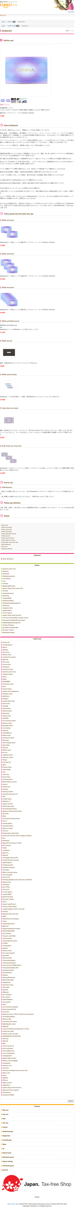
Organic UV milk (8, 804)
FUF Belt (5, 591)
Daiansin (5, 747)
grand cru (6, 853)
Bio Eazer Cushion (8, 630)
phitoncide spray (8, 897)
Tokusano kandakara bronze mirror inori (15, 1070)
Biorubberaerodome (9, 576)
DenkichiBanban (8, 999)
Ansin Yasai (6, 703)
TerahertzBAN (7, 598)
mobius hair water (8, 1031)
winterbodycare (7, 645)
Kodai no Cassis (8, 828)
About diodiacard (5, 544)
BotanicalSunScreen (9, 977)
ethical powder (7, 958)
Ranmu (5, 647)
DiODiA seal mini (5, 536)
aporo (4, 765)
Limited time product (9, 657)
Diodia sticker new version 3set (9, 542)
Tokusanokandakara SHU (10, 968)
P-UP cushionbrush (9, 1053)
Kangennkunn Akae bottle (11, 833)
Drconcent (6, 1012)
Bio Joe (5, 752)
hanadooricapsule (8, 970)
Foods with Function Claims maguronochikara (17, 835)
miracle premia (7, 938)
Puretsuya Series (8, 791)
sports (5, 676)
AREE (4, 916)
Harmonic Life (7, 1065)
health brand (37, 639)
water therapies (7, 875)
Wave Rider (6, 745)
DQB (4, 1043)
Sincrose (5, 831)
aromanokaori (7, 946)
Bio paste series (8, 725)
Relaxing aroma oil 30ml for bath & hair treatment (18, 1014)
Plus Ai (5, 821)
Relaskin (5, 975)
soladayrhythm (7, 1056)
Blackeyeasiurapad (8, 632)
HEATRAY (6, 718)
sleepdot (5, 1078)
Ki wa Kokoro (7, 578)
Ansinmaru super (8, 985)
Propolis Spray (7, 689)
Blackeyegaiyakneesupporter (12, 622)
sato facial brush (8, 1048)
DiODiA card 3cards (6, 529)
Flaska (5, 848)
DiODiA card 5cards (6, 531)
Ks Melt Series (7, 799)
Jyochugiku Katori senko (10, 857)
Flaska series (7, 716)
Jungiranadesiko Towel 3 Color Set (13, 909)
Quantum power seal (9, 569)
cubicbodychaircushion (10, 941)
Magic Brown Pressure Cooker (12, 843)
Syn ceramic (6, 997)
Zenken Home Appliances (11, 691)
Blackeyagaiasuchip (9, 586)
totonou (5, 784)
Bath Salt (5, 659)
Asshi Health (7, 769)
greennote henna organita (11, 1090)
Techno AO (6, 642)
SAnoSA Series (7, 711)
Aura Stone (6, 652)
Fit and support (7, 613)
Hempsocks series (8, 738)
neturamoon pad (8, 669)
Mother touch (7, 750)
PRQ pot (5, 1080)
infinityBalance (7, 733)
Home (4, 15)
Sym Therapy (7, 933)
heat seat (5, 1038)
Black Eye (6, 571)
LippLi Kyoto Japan (13, 1204)
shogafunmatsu (7, 608)
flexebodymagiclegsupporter (12, 603)
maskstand (6, 850)
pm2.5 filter (6, 887)
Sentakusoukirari (8, 865)
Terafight (5, 706)
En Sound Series (8, 779)
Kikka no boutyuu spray (10, 872)
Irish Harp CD (7, 762)
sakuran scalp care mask (10, 1034)
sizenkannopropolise (9, 963)
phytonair (5, 730)
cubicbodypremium (9, 924)
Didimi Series (7, 708)
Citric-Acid (6, 889)
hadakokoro (6, 1085)
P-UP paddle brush (8, 1051)
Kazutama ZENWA (8, 1095)
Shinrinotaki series (8, 806)
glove (4, 1004)
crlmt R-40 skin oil (8, 1046)
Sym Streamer (7, 994)
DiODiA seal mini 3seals (7, 538)
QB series (6, 813)
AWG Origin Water (8, 980)
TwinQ (4, 921)
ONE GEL (5, 1041)
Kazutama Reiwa (8, 826)
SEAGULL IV (6, 801)
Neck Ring (6, 596)
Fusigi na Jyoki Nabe (9, 936)
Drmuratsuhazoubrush (10, 809)
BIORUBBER (6, 681)
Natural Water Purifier (9, 1058)
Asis (4, 838)
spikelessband (7, 610)
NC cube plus (7, 845)
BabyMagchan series (9, 1024)
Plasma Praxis (7, 767)
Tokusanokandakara (9, 960)
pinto (4, 686)
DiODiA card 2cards (6, 527)
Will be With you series (10, 782)
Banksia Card (7, 882)
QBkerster (6, 992)
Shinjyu (5, 760)
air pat (4, 1075)
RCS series (6, 662)
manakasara (6, 1063)
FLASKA (5, 943)
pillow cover (6, 1073)
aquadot (5, 948)
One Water (6, 870)
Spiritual (5, 650)
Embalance (6, 667)
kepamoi (5, 990)
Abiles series (7, 735)
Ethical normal (7, 950)
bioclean (5, 911)
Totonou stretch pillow (10, 906)
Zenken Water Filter (9, 701)
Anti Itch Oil (6, 877)
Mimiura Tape (7, 1019)
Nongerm (5, 698)
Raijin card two (7, 1082)
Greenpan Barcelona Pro (10, 794)
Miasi (4, 816)
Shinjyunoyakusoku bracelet (11, 928)
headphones (6, 982)
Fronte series (7, 664)
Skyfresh (5, 855)
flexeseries (6, 574)
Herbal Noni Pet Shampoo (11, 919)
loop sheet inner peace (10, 1021)
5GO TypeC (6, 987)
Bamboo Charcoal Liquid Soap (12, 811)
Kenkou (37, 565)
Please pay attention (6, 548)
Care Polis (6, 774)
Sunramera (6, 884)
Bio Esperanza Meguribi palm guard (14, 620)
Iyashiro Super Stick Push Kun (12, 615)
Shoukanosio (7, 1092)
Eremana (5, 583)
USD (4, 796)
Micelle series (7, 654)
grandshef (6, 955)
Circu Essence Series (9, 721)
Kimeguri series (7, 694)
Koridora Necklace (8, 625)
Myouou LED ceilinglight (10, 1060)
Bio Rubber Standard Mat (10, 627)
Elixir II (5, 901)
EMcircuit (6, 926)
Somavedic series (8, 684)
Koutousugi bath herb (9, 1009)
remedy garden (7, 823)
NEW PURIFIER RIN (9, 931)
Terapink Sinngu (8, 674)
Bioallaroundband (8, 600)
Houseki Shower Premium (11, 860)
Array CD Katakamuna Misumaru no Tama (16, 1029)
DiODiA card (4, 525)
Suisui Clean (6, 777)
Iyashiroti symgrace (9, 867)
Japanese (71, 12)
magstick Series (8, 755)
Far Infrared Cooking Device (11, 818)
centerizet (6, 1068)
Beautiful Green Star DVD (10, 914)
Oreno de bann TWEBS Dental (12, 965)
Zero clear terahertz (9, 953)
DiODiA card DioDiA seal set (8, 534)
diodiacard (37, 555)
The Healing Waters (9, 1016)
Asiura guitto (7, 1002)
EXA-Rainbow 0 (7, 972)
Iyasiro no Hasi (7, 723)
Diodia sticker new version (8, 540)
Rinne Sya (6, 740)
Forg (4, 581)
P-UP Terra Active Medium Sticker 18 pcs (15, 618)
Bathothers (6, 696)
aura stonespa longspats (10, 1007)
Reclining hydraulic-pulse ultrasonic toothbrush (17, 879)
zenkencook (6, 787)
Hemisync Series (8, 757)
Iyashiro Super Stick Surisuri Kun (13, 588)
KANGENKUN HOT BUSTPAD (12, 1036)
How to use (4, 546)
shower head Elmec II (9, 904)
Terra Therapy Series (9, 743)
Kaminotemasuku (8, 593)
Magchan (5, 1026)
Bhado (5, 679)
